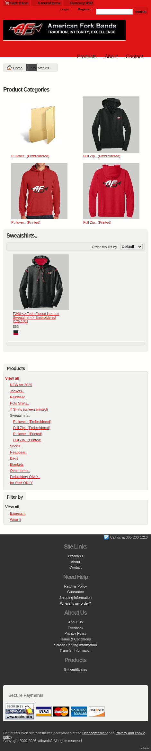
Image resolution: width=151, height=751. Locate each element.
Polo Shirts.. (19, 403)
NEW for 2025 (21, 385)
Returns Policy (75, 586)
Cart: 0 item (19, 3)
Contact (134, 56)
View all (12, 378)
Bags (14, 458)
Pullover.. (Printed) (25, 222)
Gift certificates (75, 669)
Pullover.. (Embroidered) (30, 156)
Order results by (104, 247)
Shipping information (75, 598)
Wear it (15, 520)
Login (64, 9)
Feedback (75, 628)
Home (17, 68)
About (111, 56)
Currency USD (81, 3)
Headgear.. (18, 452)
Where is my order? (75, 603)
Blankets (16, 464)
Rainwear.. (18, 397)
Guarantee (75, 592)
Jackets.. (17, 391)
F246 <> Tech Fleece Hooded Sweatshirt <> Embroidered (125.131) (36, 317)
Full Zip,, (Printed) (97, 222)
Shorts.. (16, 446)
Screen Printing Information (75, 645)
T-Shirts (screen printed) (29, 409)
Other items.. (20, 471)
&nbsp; (39, 124)
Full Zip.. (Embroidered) (101, 156)
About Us (75, 622)
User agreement (95, 733)
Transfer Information (76, 650)
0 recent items (49, 3)
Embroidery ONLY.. (25, 477)
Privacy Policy (75, 633)
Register (84, 9)
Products (87, 56)
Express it (17, 513)
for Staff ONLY (21, 483)
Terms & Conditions (75, 639)
